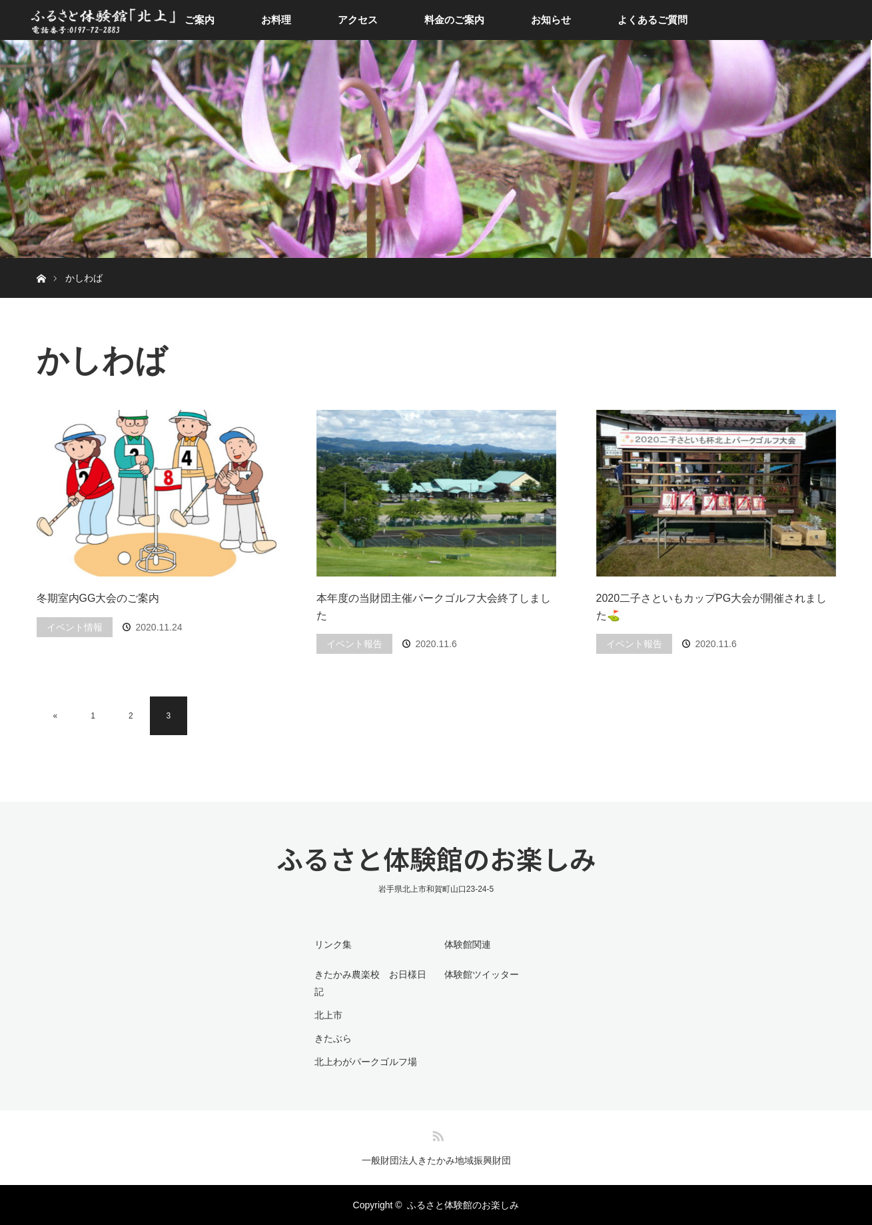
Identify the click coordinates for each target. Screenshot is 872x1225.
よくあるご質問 (652, 19)
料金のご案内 (454, 19)
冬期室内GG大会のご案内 (98, 598)
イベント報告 (354, 643)
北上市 (328, 1015)
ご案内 (200, 19)
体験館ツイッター (481, 974)
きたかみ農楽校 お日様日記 (370, 982)
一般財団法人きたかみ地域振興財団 (436, 1160)
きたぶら (333, 1038)
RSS (436, 1134)
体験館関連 (467, 944)
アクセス (358, 19)
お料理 (276, 19)
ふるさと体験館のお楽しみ (436, 858)
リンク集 (333, 944)
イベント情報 (75, 627)
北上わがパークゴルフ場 (365, 1061)
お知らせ (551, 19)
